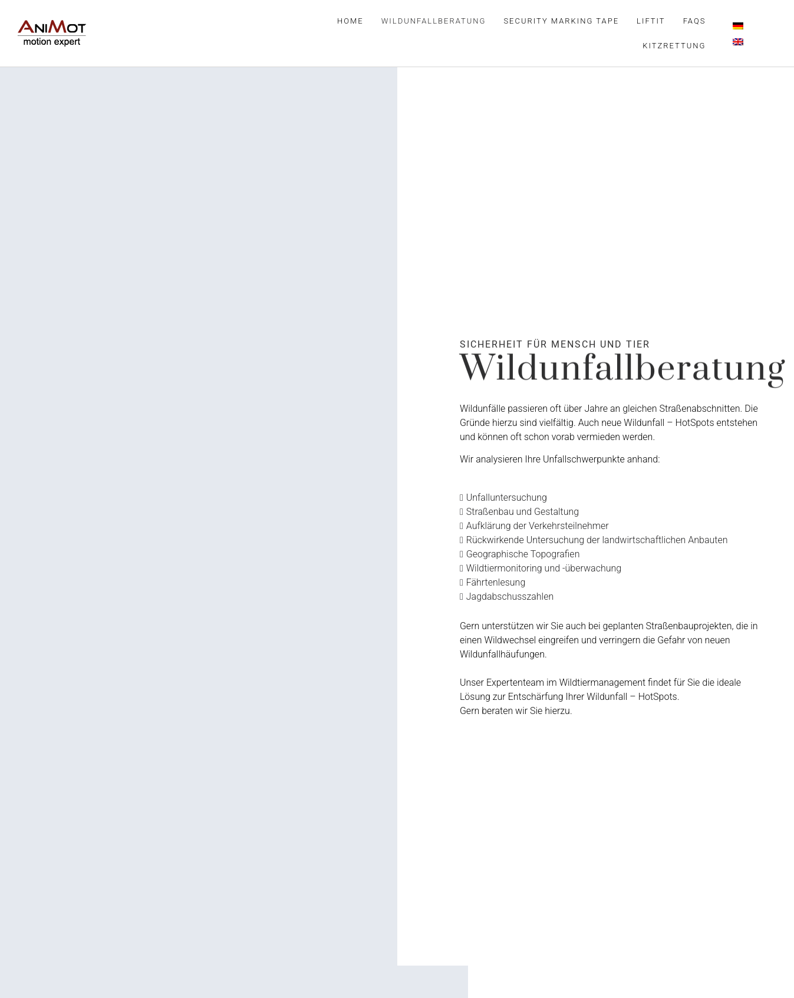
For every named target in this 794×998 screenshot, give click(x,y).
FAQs (694, 20)
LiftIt (651, 20)
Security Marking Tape (561, 20)
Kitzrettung (674, 45)
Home (350, 20)
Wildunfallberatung (433, 20)
